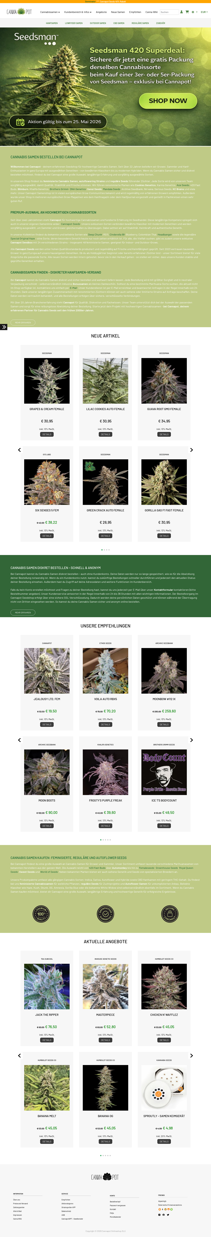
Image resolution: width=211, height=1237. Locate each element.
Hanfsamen (52, 23)
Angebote (101, 12)
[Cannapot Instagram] (159, 1215)
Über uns (16, 1200)
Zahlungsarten (18, 1207)
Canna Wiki (152, 12)
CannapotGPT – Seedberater (72, 1219)
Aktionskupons (67, 1203)
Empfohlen (135, 12)
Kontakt (113, 1209)
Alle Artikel (17, 1211)
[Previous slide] (21, 450)
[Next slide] (190, 450)
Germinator (90, 1)
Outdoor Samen (98, 23)
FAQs (112, 1213)
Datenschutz (66, 1211)
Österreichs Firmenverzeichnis (170, 1205)
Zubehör (160, 23)
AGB (63, 1215)
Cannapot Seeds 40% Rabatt (112, 1)
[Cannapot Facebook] (163, 1215)
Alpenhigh (162, 1201)
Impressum (17, 1215)
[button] (102, 549)
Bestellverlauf (115, 1201)
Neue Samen (118, 12)
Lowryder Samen (73, 23)
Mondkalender (115, 1217)
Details (46, 434)
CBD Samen (118, 23)
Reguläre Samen (140, 23)
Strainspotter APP (68, 1207)
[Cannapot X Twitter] (168, 1215)
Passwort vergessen (118, 1205)
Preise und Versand (20, 1203)
